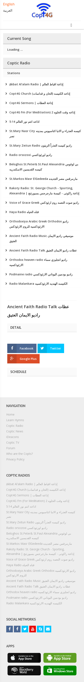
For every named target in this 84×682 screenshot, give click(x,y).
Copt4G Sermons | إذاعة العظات (27, 495)
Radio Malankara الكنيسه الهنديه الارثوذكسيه (34, 603)
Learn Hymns (15, 420)
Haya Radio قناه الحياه (20, 565)
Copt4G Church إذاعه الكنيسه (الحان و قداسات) (36, 490)
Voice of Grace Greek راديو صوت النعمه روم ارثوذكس (40, 559)
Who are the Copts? (19, 454)
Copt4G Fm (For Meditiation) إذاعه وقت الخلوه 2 (37, 501)
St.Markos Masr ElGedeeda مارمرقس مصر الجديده (39, 544)
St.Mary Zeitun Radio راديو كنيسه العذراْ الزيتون (36, 522)
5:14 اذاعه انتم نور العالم (21, 506)
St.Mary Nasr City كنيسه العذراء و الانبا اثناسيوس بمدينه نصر (40, 514)
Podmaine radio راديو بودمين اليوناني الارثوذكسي (37, 598)
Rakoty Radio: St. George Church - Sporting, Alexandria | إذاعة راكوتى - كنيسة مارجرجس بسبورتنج (40, 551)
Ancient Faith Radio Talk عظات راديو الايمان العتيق (38, 586)
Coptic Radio (14, 426)
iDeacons (12, 437)
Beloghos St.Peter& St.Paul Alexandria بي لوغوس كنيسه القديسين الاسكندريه (38, 535)
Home (10, 414)
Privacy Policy (15, 459)
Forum (10, 448)
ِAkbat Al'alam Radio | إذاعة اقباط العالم (31, 484)
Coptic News (14, 431)
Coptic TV (12, 442)
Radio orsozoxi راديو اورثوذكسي (26, 528)
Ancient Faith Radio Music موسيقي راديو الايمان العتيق (40, 581)
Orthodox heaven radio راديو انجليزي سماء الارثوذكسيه (41, 592)
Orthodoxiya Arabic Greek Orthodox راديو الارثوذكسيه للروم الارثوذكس (41, 573)
